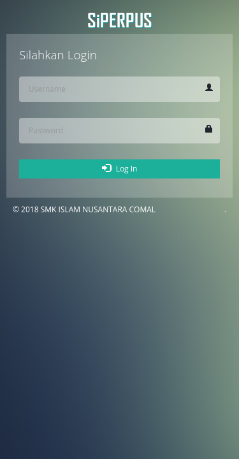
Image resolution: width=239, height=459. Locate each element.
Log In (120, 168)
